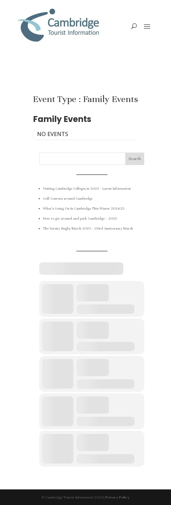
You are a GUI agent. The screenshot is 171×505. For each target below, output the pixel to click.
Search (135, 158)
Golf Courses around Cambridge (68, 198)
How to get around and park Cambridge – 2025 (80, 218)
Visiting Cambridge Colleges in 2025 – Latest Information (87, 188)
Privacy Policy (117, 497)
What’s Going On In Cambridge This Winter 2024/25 (83, 208)
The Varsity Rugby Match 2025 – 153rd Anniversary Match (88, 228)
